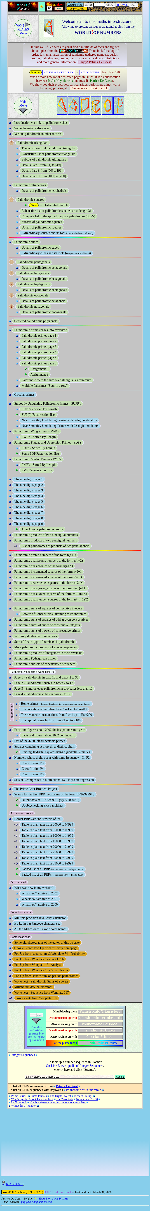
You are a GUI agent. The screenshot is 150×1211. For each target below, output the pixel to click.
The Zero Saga (64, 1099)
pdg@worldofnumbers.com (36, 1207)
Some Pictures (60, 1203)
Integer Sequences (23, 1055)
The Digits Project (60, 1095)
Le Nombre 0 (18, 1102)
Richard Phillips (83, 1095)
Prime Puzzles (39, 1095)
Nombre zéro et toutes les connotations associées (58, 1102)
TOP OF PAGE (14, 1189)
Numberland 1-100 (87, 1099)
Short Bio (44, 1203)
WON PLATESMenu (23, 29)
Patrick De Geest (67, 1086)
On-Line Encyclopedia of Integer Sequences (74, 1066)
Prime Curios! (19, 1095)
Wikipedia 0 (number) (24, 1105)
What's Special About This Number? (32, 1099)
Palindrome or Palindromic (83, 1090)
